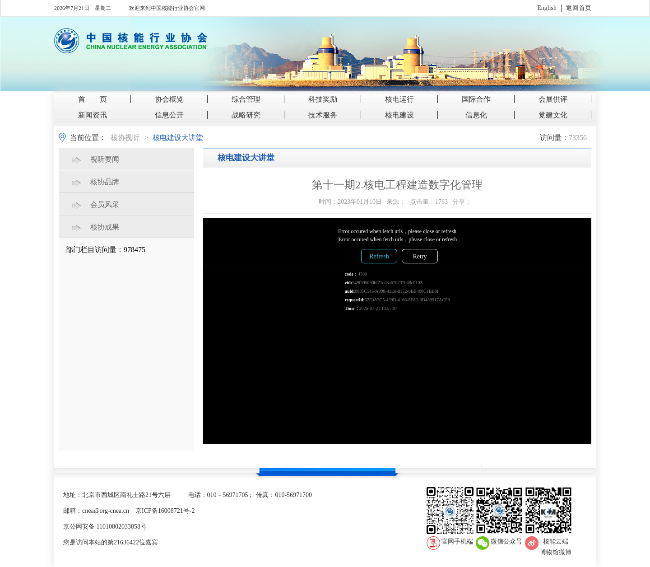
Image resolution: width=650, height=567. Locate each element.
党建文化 (553, 115)
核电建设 (399, 115)
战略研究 (246, 115)
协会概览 (169, 99)
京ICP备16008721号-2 (165, 510)
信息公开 (169, 115)
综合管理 (246, 99)
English (547, 8)
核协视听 (125, 137)
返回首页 (578, 8)
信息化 (476, 115)
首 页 (92, 99)
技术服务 (322, 115)
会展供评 (553, 99)
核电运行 (399, 99)
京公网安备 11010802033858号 (105, 526)
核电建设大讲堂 (178, 137)
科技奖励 (322, 99)
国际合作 (476, 99)
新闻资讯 (92, 115)
